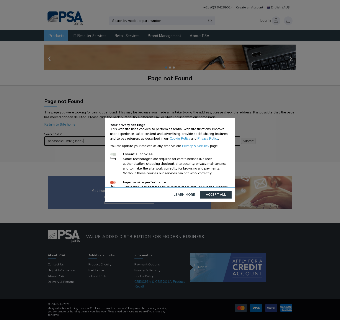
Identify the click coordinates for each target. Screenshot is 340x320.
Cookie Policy (180, 138)
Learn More (184, 194)
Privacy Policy (207, 138)
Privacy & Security (195, 146)
